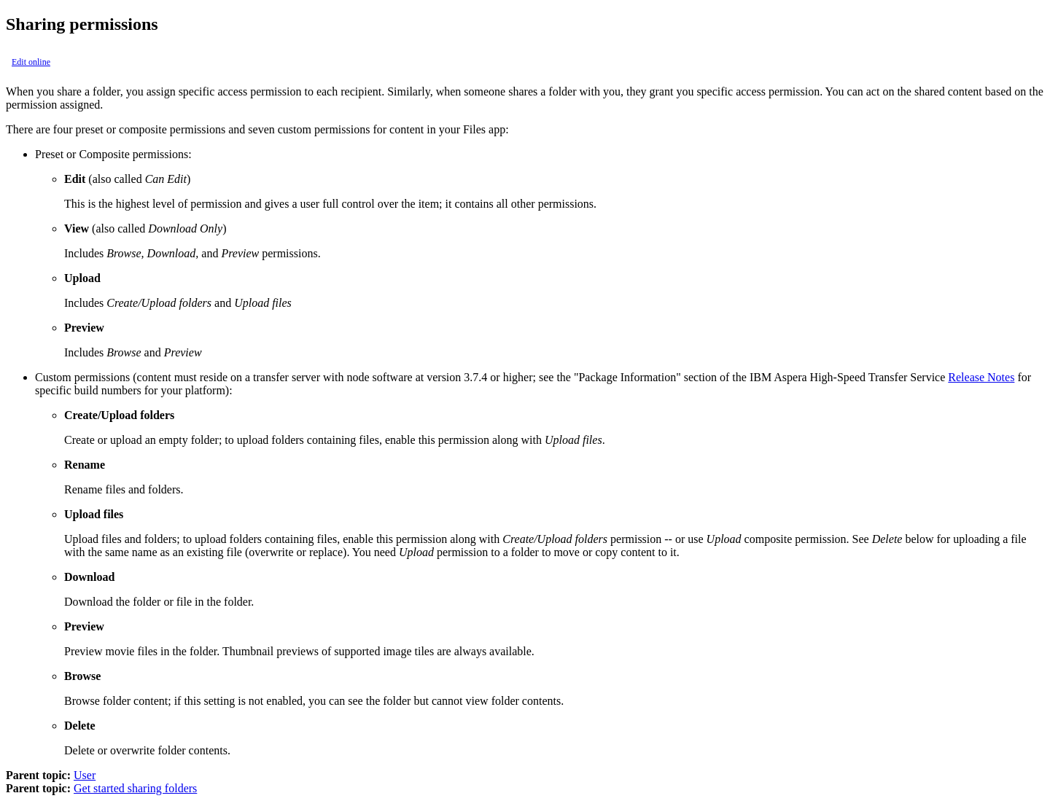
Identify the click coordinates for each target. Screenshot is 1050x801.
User (85, 775)
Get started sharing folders (135, 788)
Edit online (31, 62)
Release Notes (981, 377)
